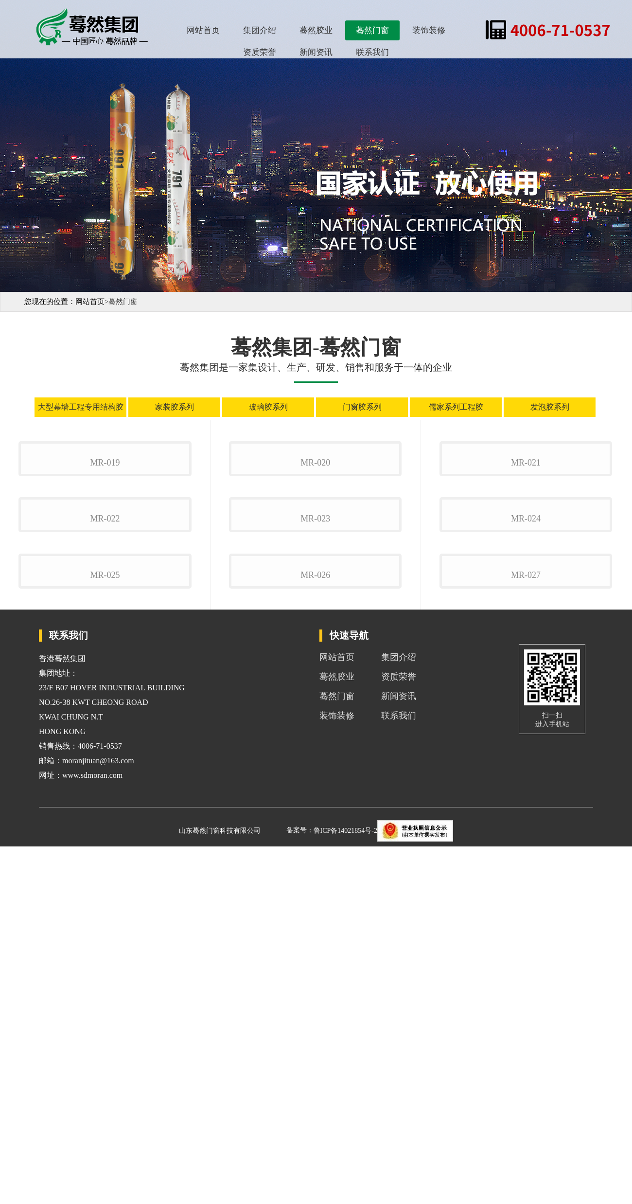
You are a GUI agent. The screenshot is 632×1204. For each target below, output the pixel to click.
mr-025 (105, 932)
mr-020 (315, 582)
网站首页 (203, 30)
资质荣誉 (259, 52)
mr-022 (105, 757)
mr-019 (105, 582)
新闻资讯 (316, 52)
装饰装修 (428, 30)
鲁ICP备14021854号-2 (345, 1188)
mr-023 (315, 757)
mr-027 (526, 932)
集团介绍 (259, 30)
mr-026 (315, 932)
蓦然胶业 (316, 30)
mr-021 (526, 582)
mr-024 (526, 757)
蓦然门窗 (372, 30)
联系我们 (372, 52)
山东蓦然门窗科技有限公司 (220, 1188)
